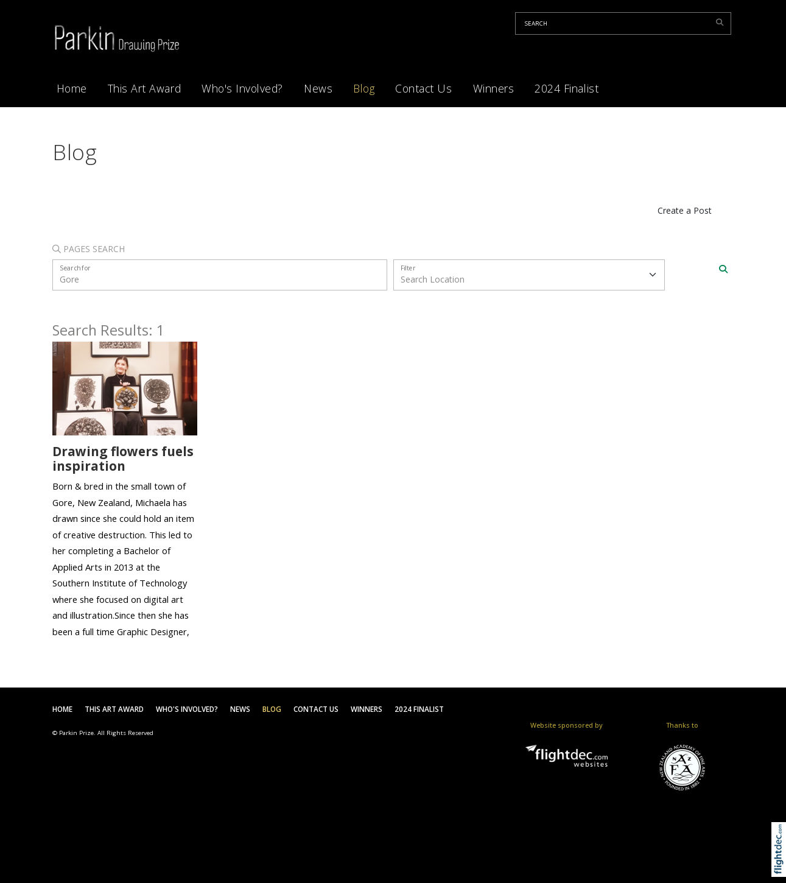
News (318, 88)
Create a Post (685, 210)
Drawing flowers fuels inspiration (123, 459)
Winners (493, 88)
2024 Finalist (566, 88)
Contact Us (423, 88)
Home (72, 88)
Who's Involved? (242, 88)
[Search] (723, 269)
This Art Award (144, 88)
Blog (363, 88)
